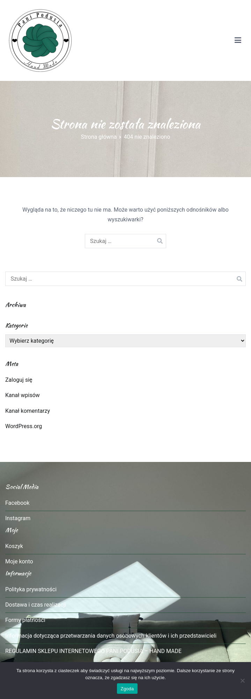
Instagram (17, 518)
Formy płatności (25, 620)
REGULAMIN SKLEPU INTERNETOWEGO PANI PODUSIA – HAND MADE (93, 651)
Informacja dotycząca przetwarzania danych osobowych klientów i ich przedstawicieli (110, 635)
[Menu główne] (238, 40)
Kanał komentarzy (27, 411)
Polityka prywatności (31, 589)
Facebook (17, 503)
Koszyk (14, 546)
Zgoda (127, 688)
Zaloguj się (18, 380)
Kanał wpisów (22, 395)
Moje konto (19, 561)
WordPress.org (23, 426)
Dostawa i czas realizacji (35, 604)
